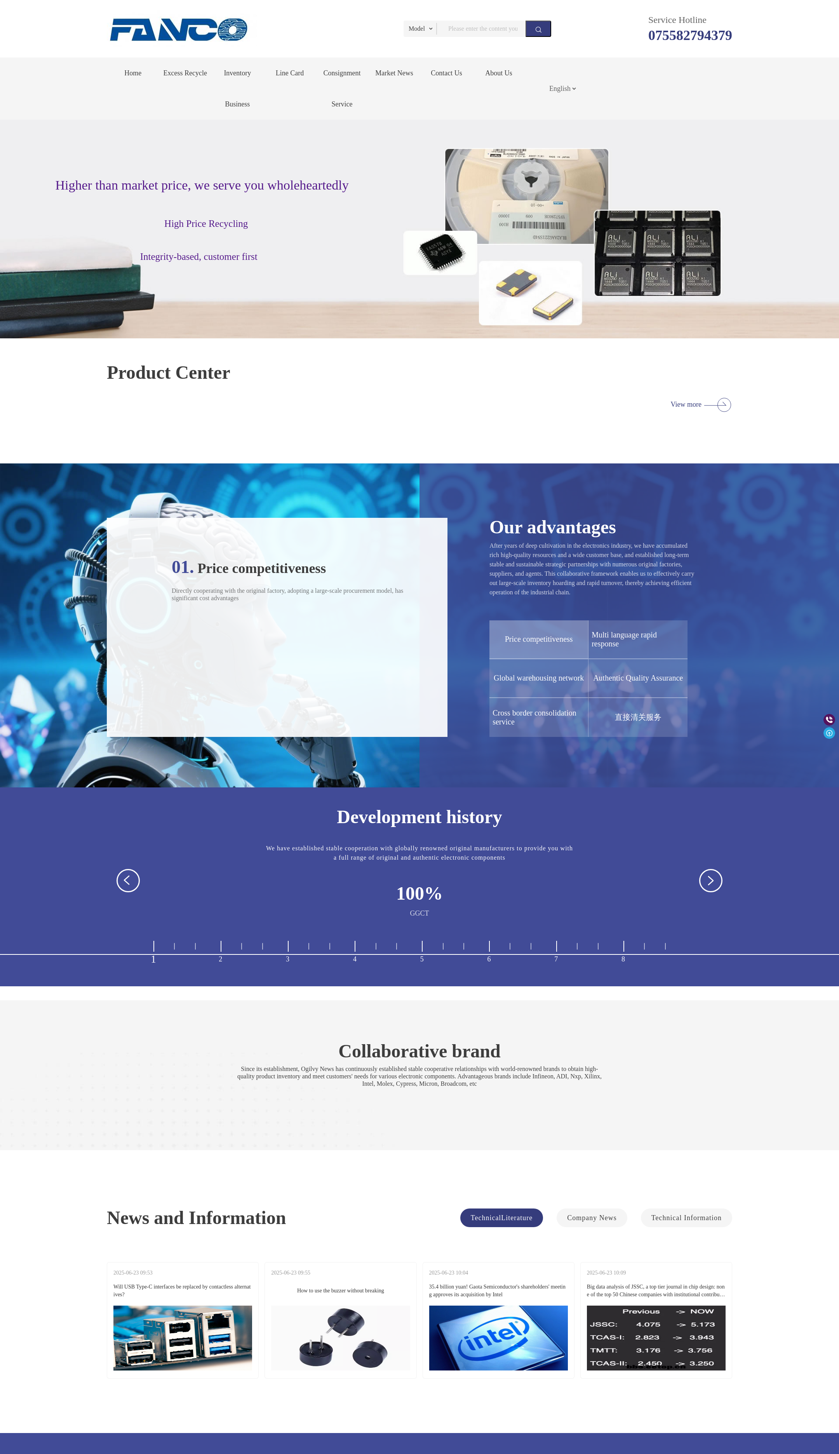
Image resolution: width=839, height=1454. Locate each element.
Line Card (290, 73)
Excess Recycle (185, 73)
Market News (394, 73)
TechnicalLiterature (502, 1218)
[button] (128, 880)
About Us (498, 73)
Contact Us (446, 73)
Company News (592, 1218)
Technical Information (686, 1218)
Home (132, 73)
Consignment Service (341, 88)
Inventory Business (237, 88)
